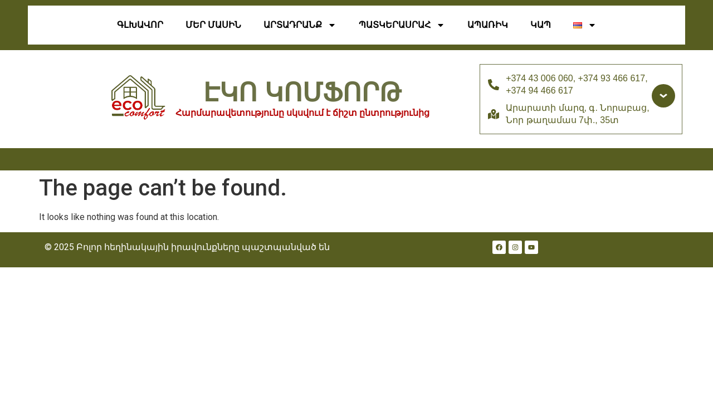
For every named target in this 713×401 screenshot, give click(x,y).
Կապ (540, 24)
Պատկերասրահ (402, 25)
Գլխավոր (140, 24)
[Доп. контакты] (663, 95)
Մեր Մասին (213, 24)
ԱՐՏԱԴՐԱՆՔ (299, 25)
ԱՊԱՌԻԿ (487, 24)
